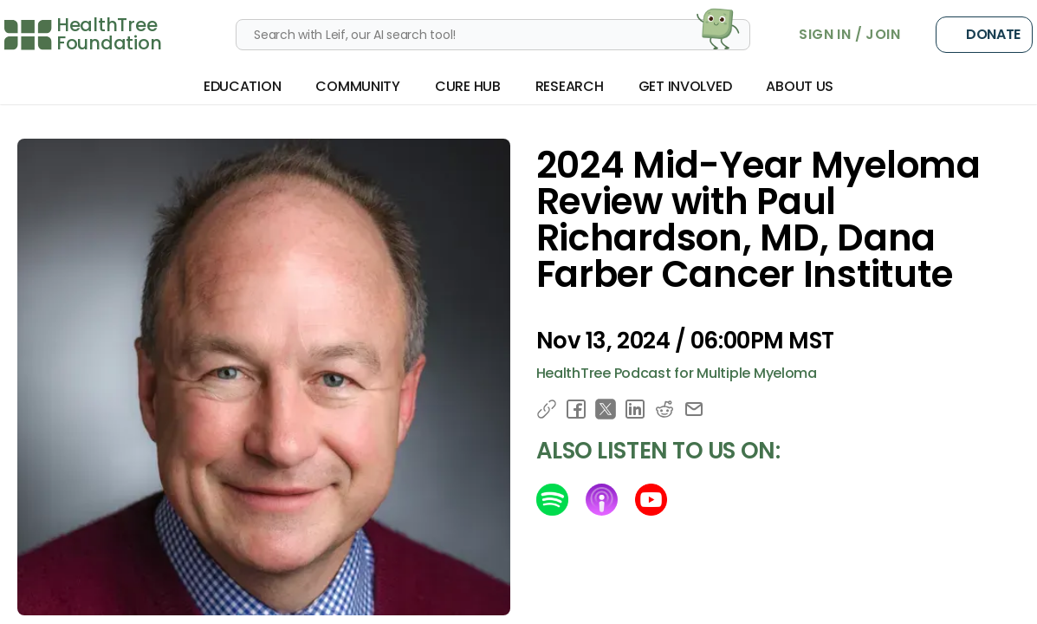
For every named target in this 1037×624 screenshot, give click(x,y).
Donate (984, 34)
